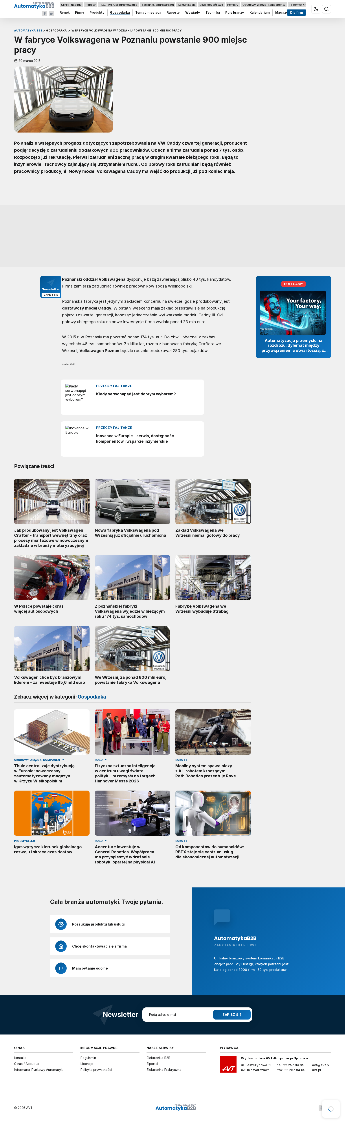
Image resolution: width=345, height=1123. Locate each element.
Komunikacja (187, 4)
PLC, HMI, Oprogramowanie (118, 4)
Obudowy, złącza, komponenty (263, 4)
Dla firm (296, 13)
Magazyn (282, 13)
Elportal (152, 1064)
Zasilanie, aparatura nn (157, 4)
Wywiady (192, 13)
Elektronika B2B (158, 1058)
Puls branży (234, 13)
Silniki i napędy (71, 4)
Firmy (79, 13)
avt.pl (316, 1070)
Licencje (86, 1064)
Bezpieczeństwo (211, 4)
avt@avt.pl (321, 1065)
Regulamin (88, 1058)
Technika (213, 13)
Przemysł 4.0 (298, 4)
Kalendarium (260, 13)
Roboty (90, 4)
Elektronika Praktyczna (164, 1070)
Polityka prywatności (96, 1070)
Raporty (173, 13)
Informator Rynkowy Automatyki (38, 1070)
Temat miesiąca (148, 13)
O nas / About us (26, 1064)
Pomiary (232, 4)
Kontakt (20, 1058)
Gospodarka (120, 13)
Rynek (65, 13)
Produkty (97, 13)
